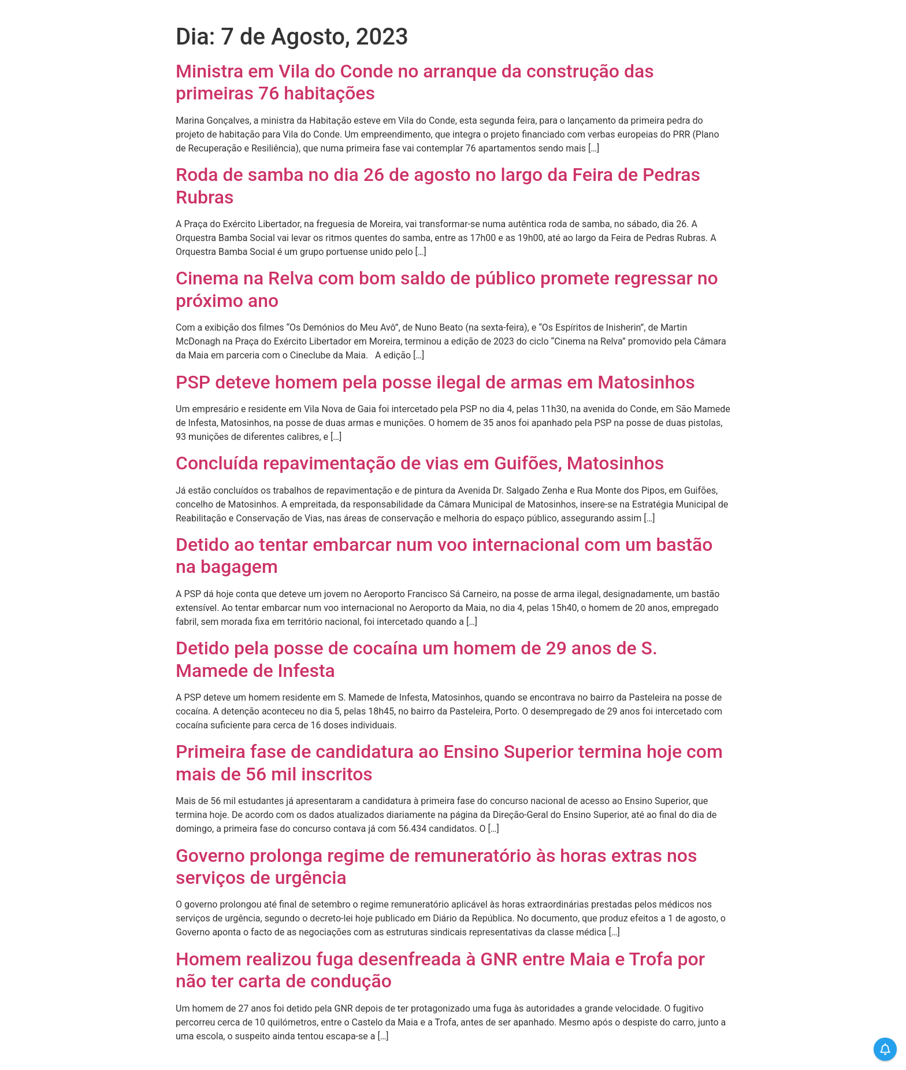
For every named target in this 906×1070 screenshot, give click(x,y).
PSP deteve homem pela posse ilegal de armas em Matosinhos (435, 382)
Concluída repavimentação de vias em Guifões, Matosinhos (420, 463)
